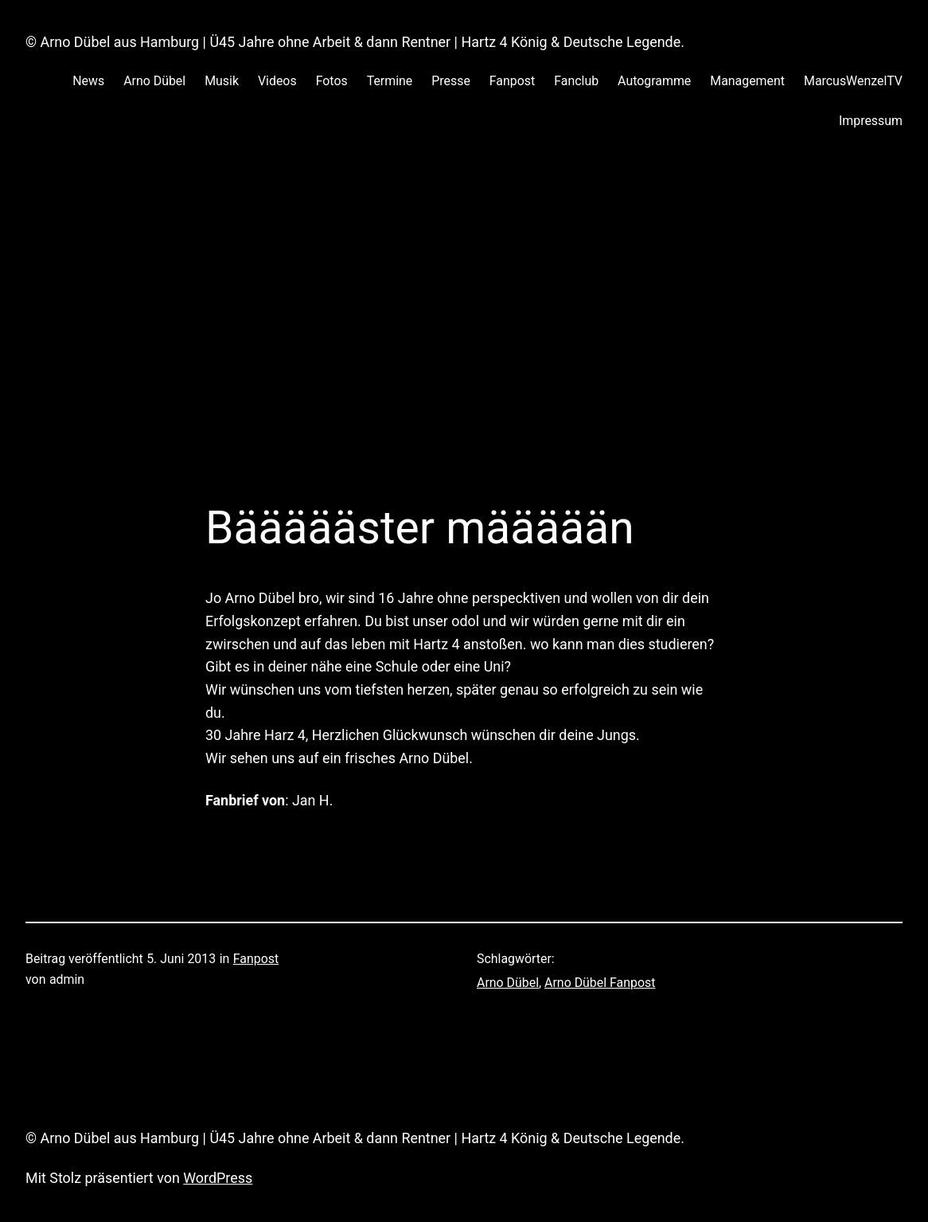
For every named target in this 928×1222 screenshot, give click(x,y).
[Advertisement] (464, 332)
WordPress (217, 1177)
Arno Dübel (508, 982)
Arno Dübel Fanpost (599, 982)
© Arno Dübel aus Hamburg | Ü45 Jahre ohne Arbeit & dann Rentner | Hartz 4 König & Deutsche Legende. (354, 41)
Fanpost (256, 958)
